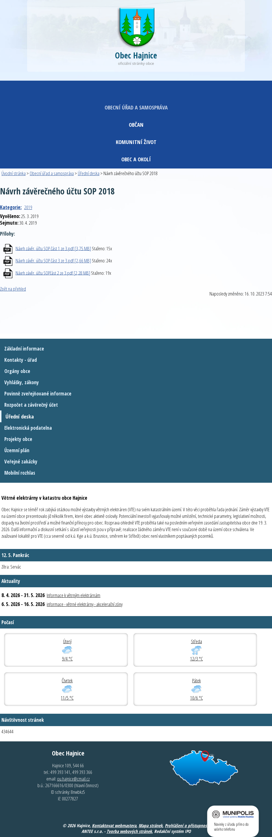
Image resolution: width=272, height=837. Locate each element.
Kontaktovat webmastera (114, 825)
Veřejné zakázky (20, 461)
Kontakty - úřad (20, 360)
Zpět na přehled (13, 288)
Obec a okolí (136, 159)
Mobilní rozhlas (19, 472)
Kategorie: (11, 207)
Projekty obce (18, 439)
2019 (28, 207)
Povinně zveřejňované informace (37, 393)
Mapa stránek (151, 825)
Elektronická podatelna (28, 428)
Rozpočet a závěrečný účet (31, 405)
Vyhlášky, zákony (21, 382)
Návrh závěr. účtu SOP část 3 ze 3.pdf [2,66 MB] (53, 260)
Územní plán (16, 450)
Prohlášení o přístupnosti (187, 825)
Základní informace (24, 348)
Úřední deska (88, 173)
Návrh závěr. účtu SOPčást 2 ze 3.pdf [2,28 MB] (53, 272)
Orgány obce (17, 371)
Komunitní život (136, 141)
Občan (136, 124)
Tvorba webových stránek (129, 831)
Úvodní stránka (13, 173)
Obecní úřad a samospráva (136, 107)
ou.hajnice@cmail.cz (73, 778)
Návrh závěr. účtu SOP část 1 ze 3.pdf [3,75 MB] (53, 248)
